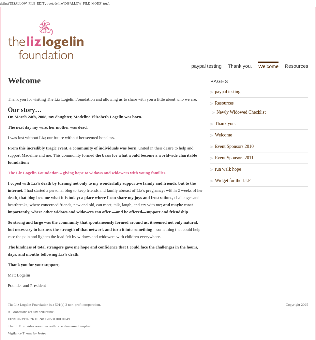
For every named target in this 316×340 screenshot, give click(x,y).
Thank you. (240, 66)
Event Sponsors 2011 (234, 157)
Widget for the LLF (232, 180)
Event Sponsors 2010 (234, 146)
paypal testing (206, 66)
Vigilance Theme (20, 333)
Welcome (268, 66)
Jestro (42, 333)
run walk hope (228, 169)
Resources (296, 66)
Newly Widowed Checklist (241, 112)
